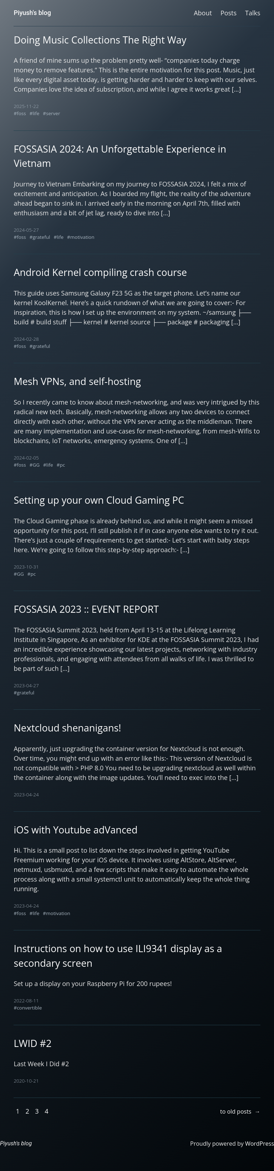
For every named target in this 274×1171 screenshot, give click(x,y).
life (35, 113)
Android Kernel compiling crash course (100, 272)
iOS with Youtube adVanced (75, 829)
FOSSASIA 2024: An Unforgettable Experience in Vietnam (120, 156)
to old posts (240, 1111)
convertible (29, 1008)
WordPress (259, 1143)
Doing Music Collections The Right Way (100, 39)
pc (62, 465)
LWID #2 (32, 1043)
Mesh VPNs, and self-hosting (77, 381)
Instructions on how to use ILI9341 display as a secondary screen (118, 956)
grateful (41, 237)
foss (21, 113)
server (53, 113)
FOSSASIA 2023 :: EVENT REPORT (86, 609)
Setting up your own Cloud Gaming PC (99, 500)
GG (36, 465)
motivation (82, 237)
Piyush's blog (32, 12)
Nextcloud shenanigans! (67, 727)
